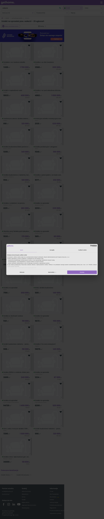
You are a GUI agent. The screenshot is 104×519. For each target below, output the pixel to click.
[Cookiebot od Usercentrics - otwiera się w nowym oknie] (88, 246)
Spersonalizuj (52, 272)
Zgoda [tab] (21, 250)
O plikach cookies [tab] (82, 250)
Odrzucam (22, 272)
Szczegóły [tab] (52, 250)
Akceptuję (82, 272)
